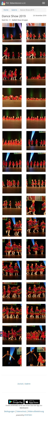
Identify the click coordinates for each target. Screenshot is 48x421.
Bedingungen (9, 411)
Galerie (14, 10)
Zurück (21, 384)
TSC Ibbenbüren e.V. (13, 3)
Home (6, 10)
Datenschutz (21, 411)
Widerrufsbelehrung (36, 411)
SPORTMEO (28, 415)
